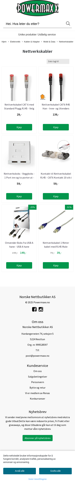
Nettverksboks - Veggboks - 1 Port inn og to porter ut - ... (19, 177)
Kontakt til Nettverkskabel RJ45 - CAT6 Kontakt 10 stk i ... (56, 177)
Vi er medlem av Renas (37, 393)
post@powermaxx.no (37, 355)
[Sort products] (58, 61)
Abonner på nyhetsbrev (37, 438)
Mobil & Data (48, 41)
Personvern (37, 382)
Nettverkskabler (65, 41)
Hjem (4, 41)
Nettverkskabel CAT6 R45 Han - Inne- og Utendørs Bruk (56, 108)
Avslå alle (19, 471)
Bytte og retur (37, 387)
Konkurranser (37, 398)
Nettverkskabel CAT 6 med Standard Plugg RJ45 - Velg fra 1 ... (19, 108)
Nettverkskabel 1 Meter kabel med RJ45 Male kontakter (56, 246)
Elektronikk (14, 41)
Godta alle (55, 471)
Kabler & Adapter (31, 41)
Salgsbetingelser (37, 376)
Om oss (37, 371)
